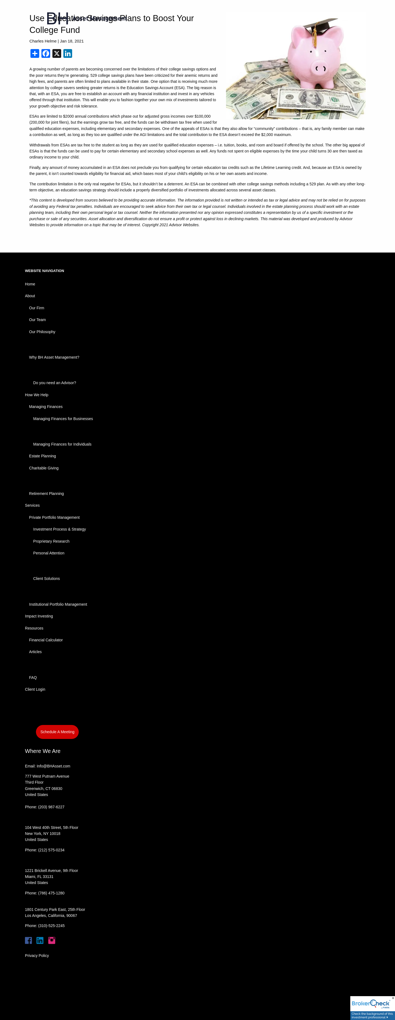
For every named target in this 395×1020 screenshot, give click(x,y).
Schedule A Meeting (57, 732)
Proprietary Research (51, 541)
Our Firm (36, 308)
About (30, 296)
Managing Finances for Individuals (62, 444)
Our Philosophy (42, 332)
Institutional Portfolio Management (58, 604)
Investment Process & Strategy (59, 529)
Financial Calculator (46, 640)
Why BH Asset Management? (54, 357)
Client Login (35, 689)
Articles (35, 652)
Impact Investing (39, 616)
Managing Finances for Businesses (63, 418)
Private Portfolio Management (54, 517)
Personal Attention (48, 553)
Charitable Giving (43, 468)
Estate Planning (42, 456)
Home (30, 284)
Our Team (37, 320)
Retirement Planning (46, 493)
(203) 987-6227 (51, 807)
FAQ (33, 677)
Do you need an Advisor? (54, 383)
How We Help (36, 395)
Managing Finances (46, 406)
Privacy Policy (37, 955)
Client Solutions (46, 578)
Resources (34, 628)
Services (32, 505)
